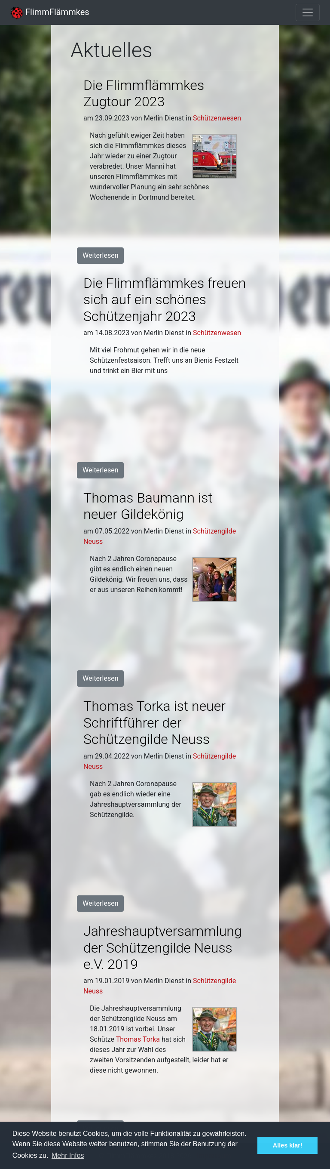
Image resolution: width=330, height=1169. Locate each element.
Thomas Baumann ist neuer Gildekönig (148, 506)
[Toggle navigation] (308, 12)
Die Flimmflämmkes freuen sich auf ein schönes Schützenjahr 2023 (164, 299)
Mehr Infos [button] (68, 1155)
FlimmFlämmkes (49, 12)
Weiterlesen (100, 255)
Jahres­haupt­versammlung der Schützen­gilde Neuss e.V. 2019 (162, 947)
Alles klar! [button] (287, 1145)
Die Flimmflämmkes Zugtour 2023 (143, 93)
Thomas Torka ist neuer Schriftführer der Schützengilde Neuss (154, 722)
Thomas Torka (138, 1039)
